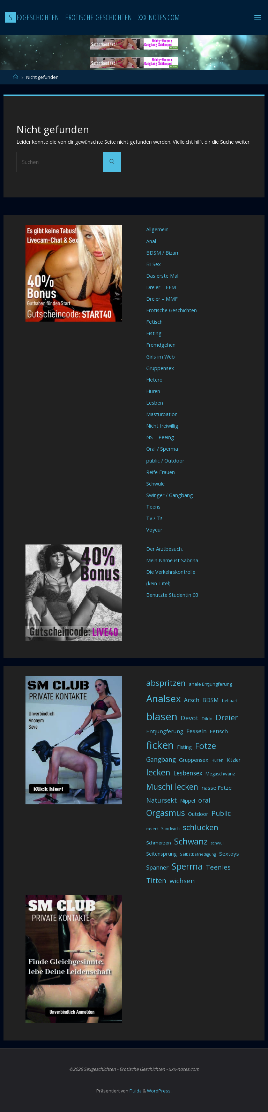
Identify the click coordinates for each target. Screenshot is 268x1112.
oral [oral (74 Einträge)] (204, 800)
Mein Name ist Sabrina (172, 560)
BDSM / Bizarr (162, 252)
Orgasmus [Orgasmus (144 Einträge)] (165, 812)
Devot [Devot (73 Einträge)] (189, 718)
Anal (151, 241)
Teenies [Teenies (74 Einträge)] (218, 867)
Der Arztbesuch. (164, 549)
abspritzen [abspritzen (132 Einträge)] (166, 682)
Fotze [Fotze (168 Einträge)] (205, 745)
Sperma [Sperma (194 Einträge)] (187, 866)
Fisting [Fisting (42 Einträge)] (184, 747)
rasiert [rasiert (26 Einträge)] (152, 828)
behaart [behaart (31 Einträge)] (230, 701)
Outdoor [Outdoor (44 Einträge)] (198, 814)
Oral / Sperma (162, 448)
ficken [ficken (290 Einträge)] (160, 745)
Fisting (154, 333)
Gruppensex (160, 368)
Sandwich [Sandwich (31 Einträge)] (170, 829)
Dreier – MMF (162, 298)
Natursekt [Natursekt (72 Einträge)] (161, 800)
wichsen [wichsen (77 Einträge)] (182, 880)
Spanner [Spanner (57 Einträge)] (157, 867)
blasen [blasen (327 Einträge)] (161, 716)
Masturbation (162, 414)
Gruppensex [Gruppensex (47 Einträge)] (193, 759)
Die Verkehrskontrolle (170, 572)
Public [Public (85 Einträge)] (221, 813)
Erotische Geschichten (171, 310)
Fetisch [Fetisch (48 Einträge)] (219, 731)
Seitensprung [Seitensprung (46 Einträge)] (161, 853)
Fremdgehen (161, 344)
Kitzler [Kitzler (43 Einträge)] (233, 760)
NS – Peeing (160, 437)
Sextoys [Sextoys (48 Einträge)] (229, 853)
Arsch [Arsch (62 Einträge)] (191, 700)
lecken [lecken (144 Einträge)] (158, 772)
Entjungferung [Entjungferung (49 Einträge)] (164, 731)
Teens (153, 506)
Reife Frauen (160, 472)
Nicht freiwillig (162, 425)
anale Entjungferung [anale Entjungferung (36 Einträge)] (210, 684)
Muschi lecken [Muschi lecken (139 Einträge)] (172, 786)
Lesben (154, 402)
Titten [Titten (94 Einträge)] (156, 880)
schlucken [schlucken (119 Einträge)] (200, 827)
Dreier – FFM (161, 287)
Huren (153, 391)
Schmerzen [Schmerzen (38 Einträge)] (158, 843)
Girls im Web (160, 356)
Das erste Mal (162, 275)
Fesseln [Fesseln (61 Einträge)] (196, 731)
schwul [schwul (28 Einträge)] (217, 843)
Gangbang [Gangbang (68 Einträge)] (161, 759)
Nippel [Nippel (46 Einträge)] (187, 800)
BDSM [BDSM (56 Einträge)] (210, 700)
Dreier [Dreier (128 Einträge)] (227, 717)
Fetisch (154, 321)
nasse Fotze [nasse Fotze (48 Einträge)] (216, 787)
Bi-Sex (153, 264)
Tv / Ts (154, 518)
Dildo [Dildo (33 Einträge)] (207, 719)
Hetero (154, 379)
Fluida (135, 1091)
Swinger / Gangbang (169, 495)
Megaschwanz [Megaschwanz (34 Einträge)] (220, 774)
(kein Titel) (158, 583)
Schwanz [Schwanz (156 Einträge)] (191, 841)
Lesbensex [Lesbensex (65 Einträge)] (187, 773)
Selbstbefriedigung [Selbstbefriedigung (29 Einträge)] (198, 854)
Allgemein (157, 229)
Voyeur (154, 529)
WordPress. (159, 1091)
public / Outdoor (165, 460)
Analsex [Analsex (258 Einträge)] (163, 698)
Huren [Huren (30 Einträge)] (217, 760)
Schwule (155, 483)
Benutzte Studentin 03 (172, 595)
